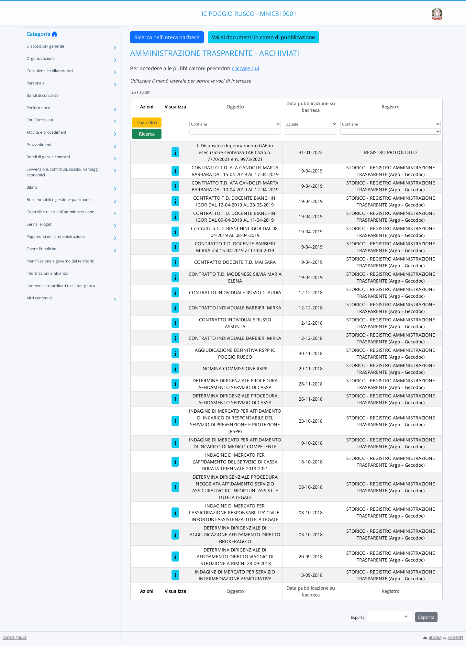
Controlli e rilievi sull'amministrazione (60, 223)
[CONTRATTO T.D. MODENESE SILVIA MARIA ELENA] (175, 277)
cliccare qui (245, 68)
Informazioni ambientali (48, 285)
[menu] (390, 616)
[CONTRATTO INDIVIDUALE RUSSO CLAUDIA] (175, 292)
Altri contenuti (39, 309)
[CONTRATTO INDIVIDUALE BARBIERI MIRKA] (175, 308)
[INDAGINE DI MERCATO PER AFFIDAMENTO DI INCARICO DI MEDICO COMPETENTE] (175, 443)
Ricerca (147, 134)
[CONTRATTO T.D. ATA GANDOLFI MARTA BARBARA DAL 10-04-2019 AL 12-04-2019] (175, 186)
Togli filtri (147, 122)
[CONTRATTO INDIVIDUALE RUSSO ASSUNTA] (175, 323)
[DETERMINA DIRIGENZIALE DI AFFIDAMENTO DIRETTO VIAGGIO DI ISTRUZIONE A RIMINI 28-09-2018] (175, 556)
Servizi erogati (39, 236)
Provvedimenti (39, 156)
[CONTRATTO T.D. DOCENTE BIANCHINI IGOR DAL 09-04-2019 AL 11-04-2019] (175, 216)
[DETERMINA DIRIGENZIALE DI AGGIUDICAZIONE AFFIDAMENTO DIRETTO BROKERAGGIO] (175, 534)
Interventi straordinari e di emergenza (61, 297)
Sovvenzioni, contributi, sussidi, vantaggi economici (63, 183)
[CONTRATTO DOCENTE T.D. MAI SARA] (175, 262)
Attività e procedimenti (47, 144)
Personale (36, 94)
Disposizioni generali (45, 58)
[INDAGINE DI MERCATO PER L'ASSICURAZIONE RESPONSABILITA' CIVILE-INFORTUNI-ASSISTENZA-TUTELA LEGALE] (175, 512)
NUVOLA (432, 638)
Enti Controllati (40, 131)
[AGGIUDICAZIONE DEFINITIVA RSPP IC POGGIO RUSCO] (175, 353)
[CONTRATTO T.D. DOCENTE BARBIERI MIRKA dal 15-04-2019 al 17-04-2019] (175, 247)
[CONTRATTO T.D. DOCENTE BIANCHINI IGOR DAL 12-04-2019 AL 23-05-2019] (175, 201)
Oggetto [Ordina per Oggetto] (235, 107)
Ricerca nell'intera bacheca (167, 37)
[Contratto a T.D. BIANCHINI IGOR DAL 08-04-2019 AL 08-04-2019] (175, 232)
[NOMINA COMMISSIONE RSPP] (175, 368)
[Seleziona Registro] (390, 131)
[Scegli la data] (310, 131)
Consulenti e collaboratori (50, 82)
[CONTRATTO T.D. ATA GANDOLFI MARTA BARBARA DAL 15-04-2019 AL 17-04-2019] (175, 171)
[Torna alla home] (54, 45)
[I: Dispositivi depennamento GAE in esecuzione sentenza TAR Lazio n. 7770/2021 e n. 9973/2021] (175, 152)
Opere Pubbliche (41, 260)
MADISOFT (455, 638)
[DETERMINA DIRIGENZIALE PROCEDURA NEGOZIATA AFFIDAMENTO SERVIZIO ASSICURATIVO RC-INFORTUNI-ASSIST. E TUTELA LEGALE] (175, 487)
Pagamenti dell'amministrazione (56, 248)
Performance (38, 119)
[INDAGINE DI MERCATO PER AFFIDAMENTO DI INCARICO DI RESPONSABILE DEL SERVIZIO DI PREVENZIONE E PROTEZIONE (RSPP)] (175, 421)
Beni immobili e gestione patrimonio (59, 211)
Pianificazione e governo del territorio (60, 272)
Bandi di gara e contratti (48, 168)
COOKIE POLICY (15, 638)
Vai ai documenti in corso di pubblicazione (263, 37)
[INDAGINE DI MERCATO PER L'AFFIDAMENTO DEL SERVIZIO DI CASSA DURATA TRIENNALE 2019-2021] (175, 462)
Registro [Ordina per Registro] (390, 107)
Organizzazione (41, 70)
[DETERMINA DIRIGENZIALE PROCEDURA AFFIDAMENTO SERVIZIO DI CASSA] (175, 384)
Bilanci (33, 199)
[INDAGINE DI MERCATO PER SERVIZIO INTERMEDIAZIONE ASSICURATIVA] (175, 575)
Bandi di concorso (43, 107)
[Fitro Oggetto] (235, 131)
